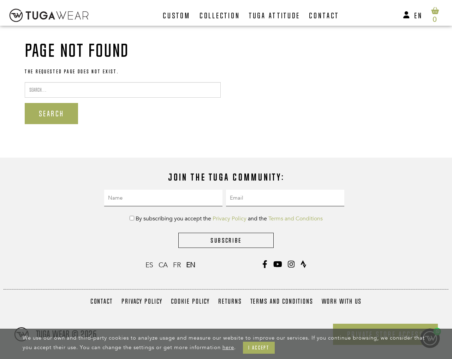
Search (51, 113)
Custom (176, 15)
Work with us (342, 301)
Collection (220, 15)
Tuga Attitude (275, 15)
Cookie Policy (190, 301)
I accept (258, 347)
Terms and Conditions (295, 219)
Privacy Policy (229, 219)
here (228, 347)
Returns (230, 301)
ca (163, 265)
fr (177, 265)
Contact (324, 15)
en (418, 15)
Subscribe (226, 240)
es (149, 265)
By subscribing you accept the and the (226, 219)
